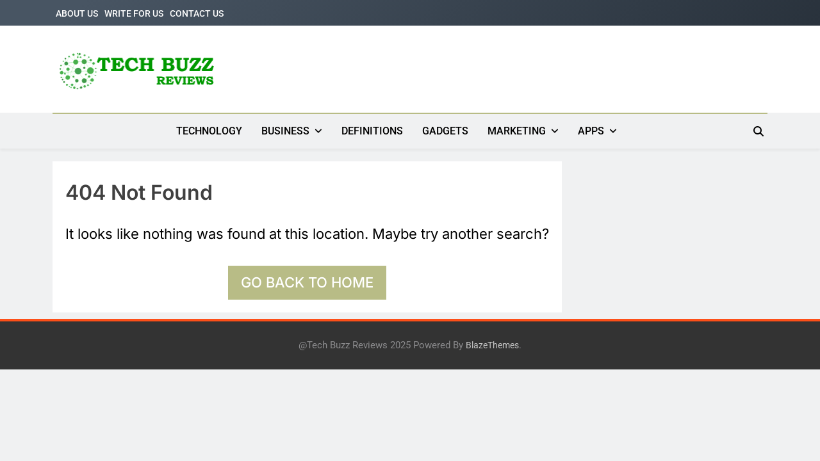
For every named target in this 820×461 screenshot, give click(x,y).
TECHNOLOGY (209, 131)
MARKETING (517, 131)
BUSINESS (285, 131)
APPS (591, 131)
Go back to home (307, 282)
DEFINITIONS (372, 131)
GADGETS (445, 131)
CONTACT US (197, 13)
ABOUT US (77, 13)
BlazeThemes (492, 345)
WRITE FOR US (133, 13)
